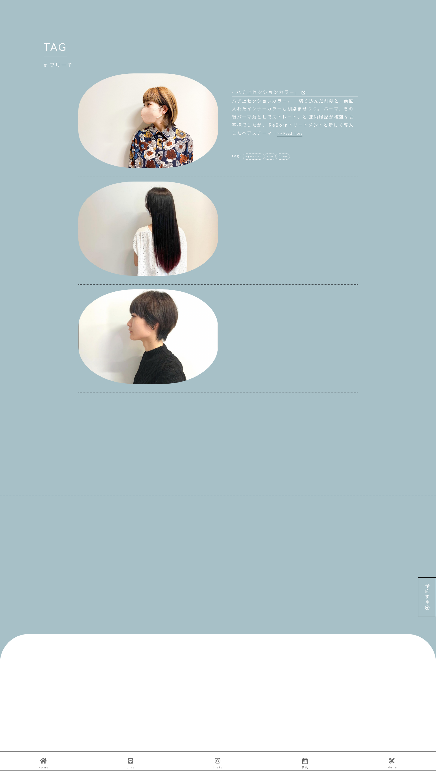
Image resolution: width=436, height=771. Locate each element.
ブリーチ (283, 156)
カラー (270, 156)
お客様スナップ (253, 156)
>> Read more (289, 133)
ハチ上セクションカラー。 (271, 91)
